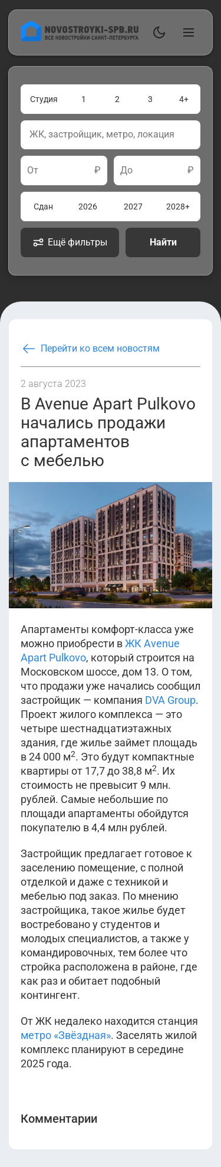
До (126, 170)
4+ (184, 99)
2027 (133, 206)
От (32, 170)
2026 (87, 206)
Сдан (43, 206)
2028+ (178, 206)
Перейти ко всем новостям (90, 348)
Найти (163, 242)
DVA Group (170, 700)
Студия (44, 99)
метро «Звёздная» (66, 1035)
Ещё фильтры (69, 242)
